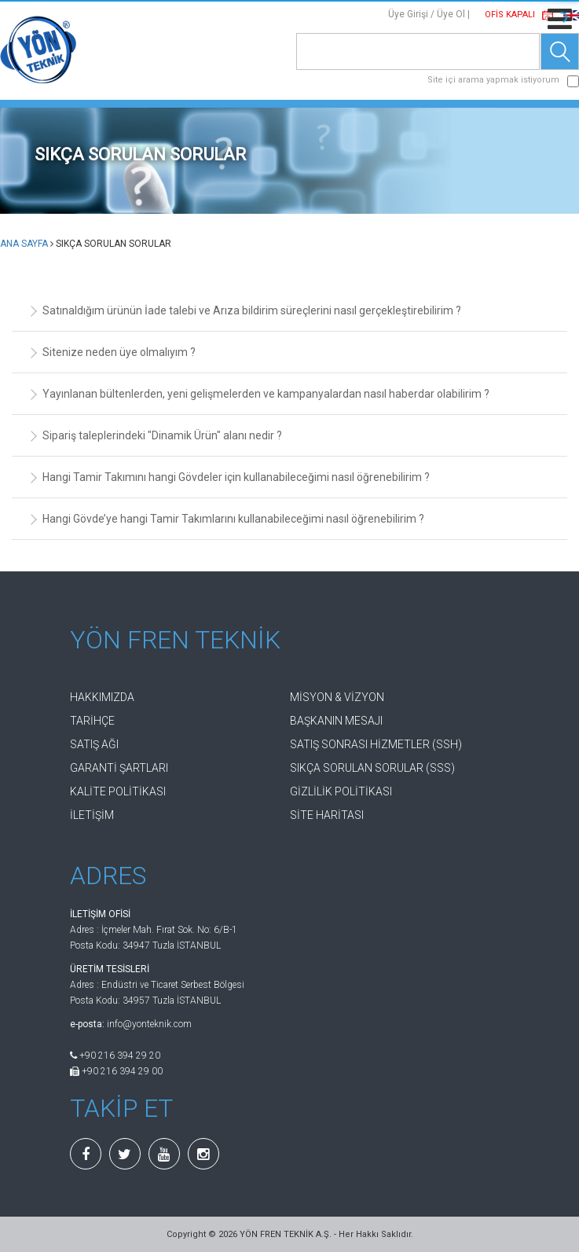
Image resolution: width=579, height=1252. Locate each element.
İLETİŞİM (92, 815)
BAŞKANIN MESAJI (336, 720)
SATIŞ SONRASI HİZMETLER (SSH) (376, 744)
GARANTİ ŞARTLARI (119, 768)
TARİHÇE (92, 720)
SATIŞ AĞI (94, 744)
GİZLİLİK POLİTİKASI (341, 791)
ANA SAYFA (24, 243)
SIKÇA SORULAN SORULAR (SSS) (372, 768)
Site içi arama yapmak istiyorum (493, 80)
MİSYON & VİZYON (337, 697)
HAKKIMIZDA (102, 697)
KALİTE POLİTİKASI (118, 791)
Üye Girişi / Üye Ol (426, 14)
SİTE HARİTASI (327, 815)
